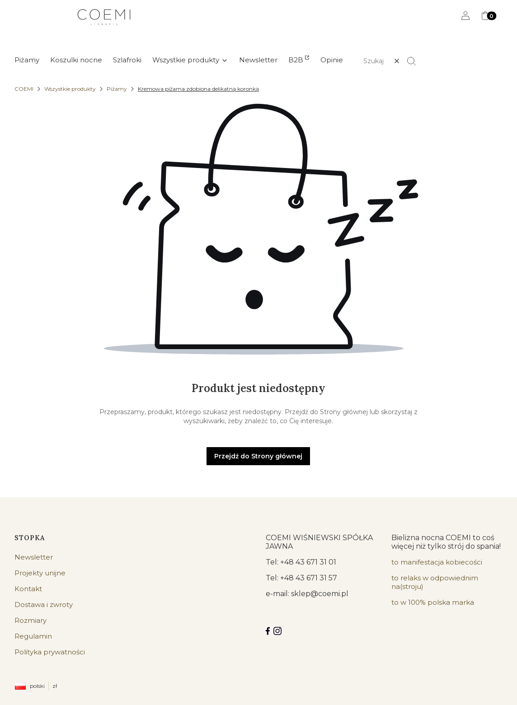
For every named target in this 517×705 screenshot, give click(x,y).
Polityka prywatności (49, 652)
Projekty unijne (40, 573)
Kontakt (28, 588)
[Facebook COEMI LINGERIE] (268, 631)
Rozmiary (30, 620)
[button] (415, 61)
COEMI (23, 88)
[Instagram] (277, 631)
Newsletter (33, 557)
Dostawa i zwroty (43, 604)
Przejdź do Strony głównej (258, 456)
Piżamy (117, 88)
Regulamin (33, 636)
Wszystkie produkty (70, 88)
